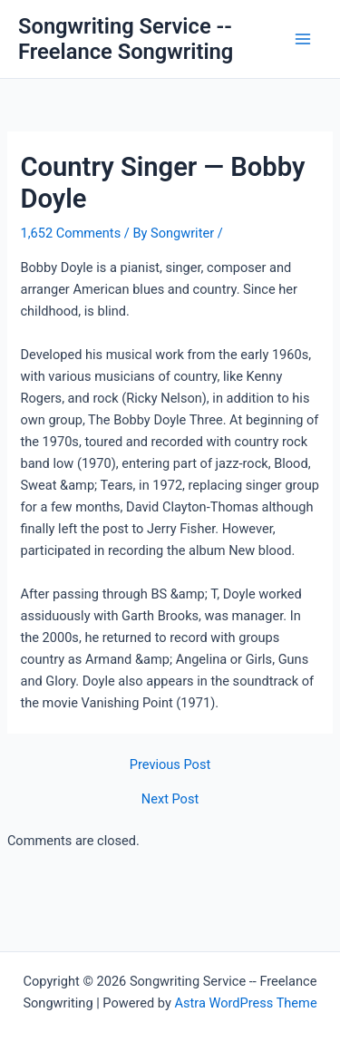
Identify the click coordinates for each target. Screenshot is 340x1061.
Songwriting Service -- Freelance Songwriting (125, 39)
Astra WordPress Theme (245, 1003)
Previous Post (170, 765)
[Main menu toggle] (303, 39)
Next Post (170, 799)
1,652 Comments (70, 233)
